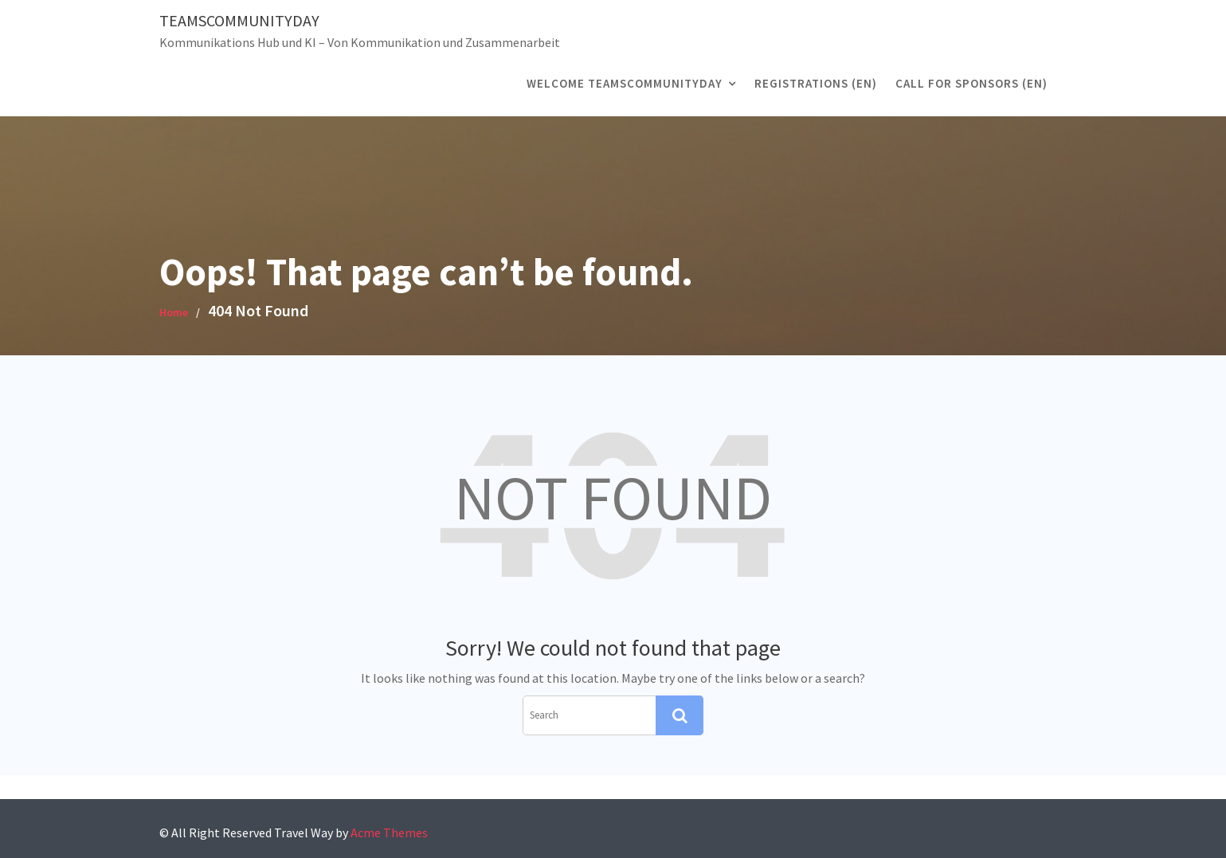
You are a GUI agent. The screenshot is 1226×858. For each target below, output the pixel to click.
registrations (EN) (815, 83)
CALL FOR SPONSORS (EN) (971, 83)
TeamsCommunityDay (239, 20)
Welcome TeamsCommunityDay (625, 83)
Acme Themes (389, 832)
